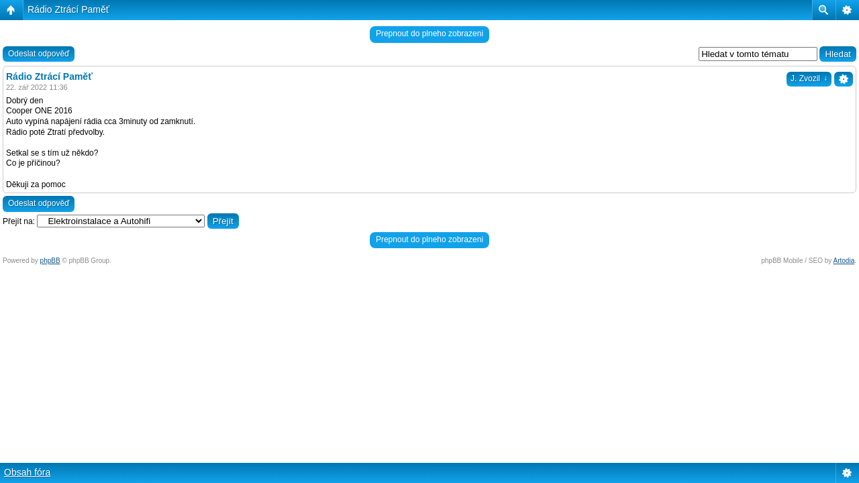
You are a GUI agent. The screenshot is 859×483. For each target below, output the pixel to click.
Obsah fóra (27, 472)
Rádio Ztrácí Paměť (68, 9)
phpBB (50, 260)
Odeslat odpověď (38, 53)
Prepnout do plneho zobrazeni (429, 33)
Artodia (844, 260)
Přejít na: (19, 221)
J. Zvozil (809, 78)
